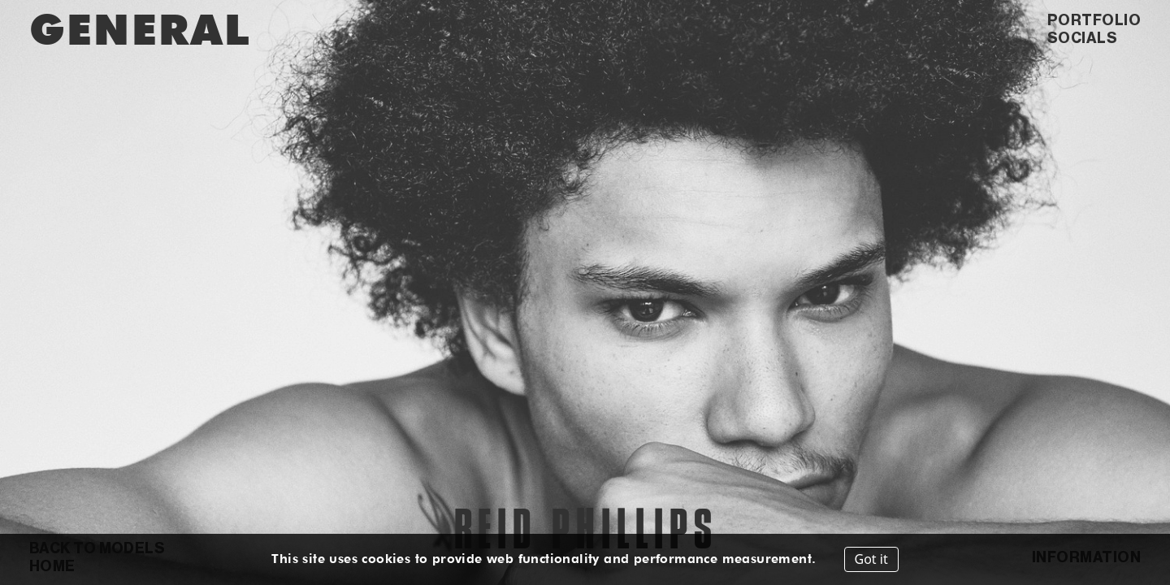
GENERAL (139, 29)
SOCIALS (1082, 38)
